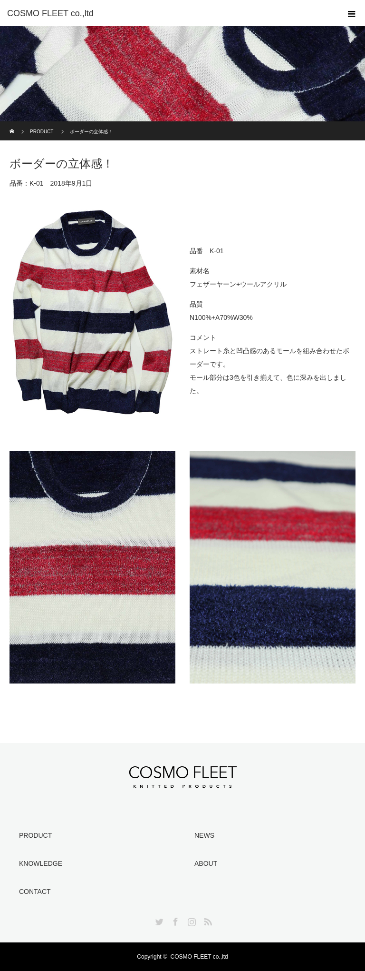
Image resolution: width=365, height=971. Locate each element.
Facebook (174, 920)
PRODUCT (41, 131)
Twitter (158, 920)
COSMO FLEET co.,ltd (199, 956)
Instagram (190, 920)
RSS (207, 920)
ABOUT (205, 863)
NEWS (204, 835)
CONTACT (35, 891)
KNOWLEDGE (40, 863)
